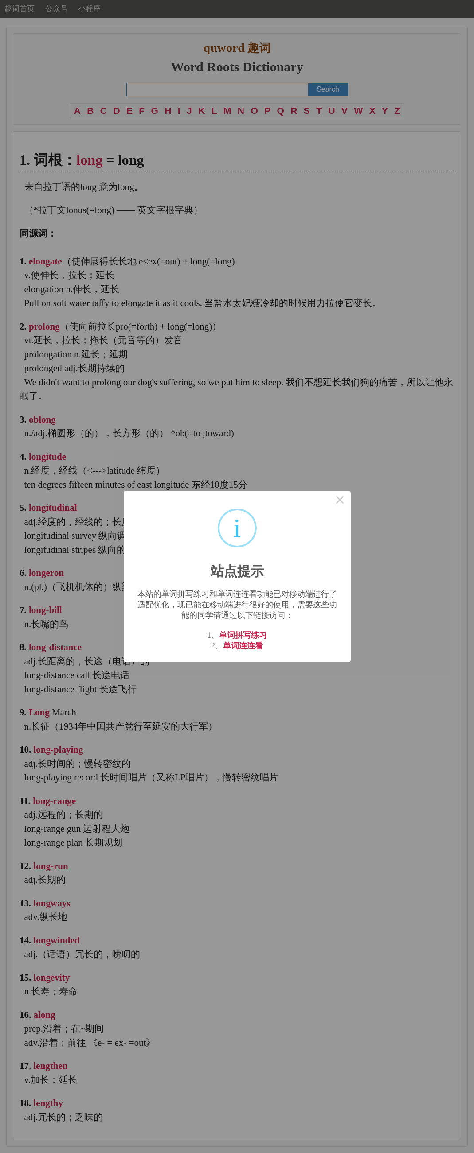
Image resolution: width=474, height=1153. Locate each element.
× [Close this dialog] (340, 501)
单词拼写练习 (243, 635)
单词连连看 (243, 645)
